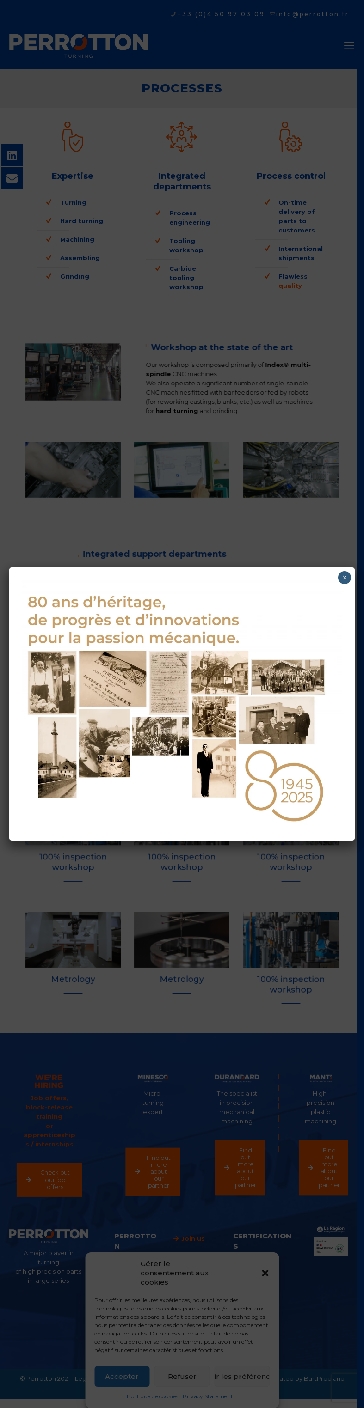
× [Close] (344, 578)
